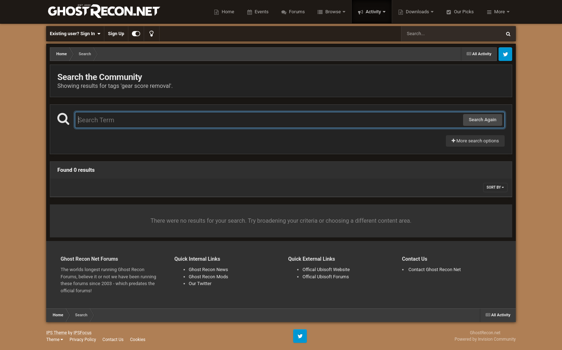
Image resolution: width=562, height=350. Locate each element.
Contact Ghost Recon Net (435, 269)
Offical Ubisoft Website (326, 269)
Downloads (417, 11)
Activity (373, 11)
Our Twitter (200, 283)
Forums (296, 11)
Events (260, 11)
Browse (333, 11)
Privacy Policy (83, 339)
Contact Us (113, 339)
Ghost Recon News (208, 269)
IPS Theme (56, 332)
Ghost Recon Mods (208, 276)
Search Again (482, 119)
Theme (54, 339)
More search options (475, 140)
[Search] (433, 33)
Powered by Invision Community (485, 339)
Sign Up (116, 33)
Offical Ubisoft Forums (326, 276)
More (499, 11)
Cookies (138, 339)
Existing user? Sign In (75, 33)
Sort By (495, 187)
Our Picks (463, 11)
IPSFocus (82, 332)
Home (227, 11)
